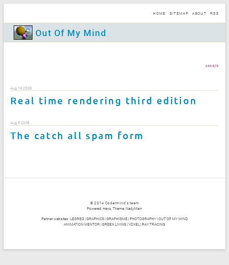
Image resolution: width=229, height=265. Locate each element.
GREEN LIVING (114, 224)
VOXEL (134, 224)
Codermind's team (122, 202)
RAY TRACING (153, 224)
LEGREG (77, 218)
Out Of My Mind (70, 32)
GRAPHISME (116, 218)
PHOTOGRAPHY (143, 218)
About (199, 13)
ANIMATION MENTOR (82, 224)
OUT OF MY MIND (173, 218)
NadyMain (134, 208)
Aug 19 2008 (21, 88)
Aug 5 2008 (20, 123)
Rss (214, 13)
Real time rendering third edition (103, 101)
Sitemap (179, 13)
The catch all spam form (77, 136)
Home (159, 13)
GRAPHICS (95, 218)
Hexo (107, 208)
